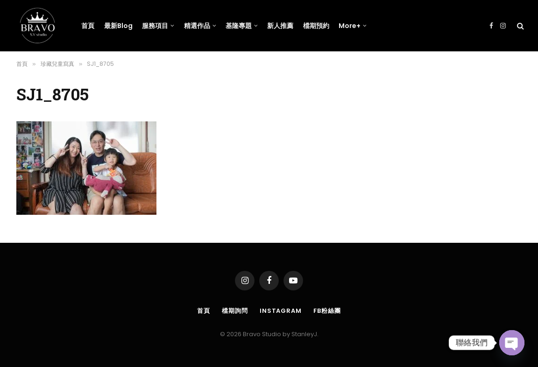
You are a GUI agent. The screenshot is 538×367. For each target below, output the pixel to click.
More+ (350, 25)
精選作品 (197, 25)
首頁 (87, 25)
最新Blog (118, 25)
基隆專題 (239, 25)
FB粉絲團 (327, 310)
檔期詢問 (235, 310)
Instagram (281, 310)
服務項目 (155, 25)
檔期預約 (316, 25)
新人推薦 (280, 25)
